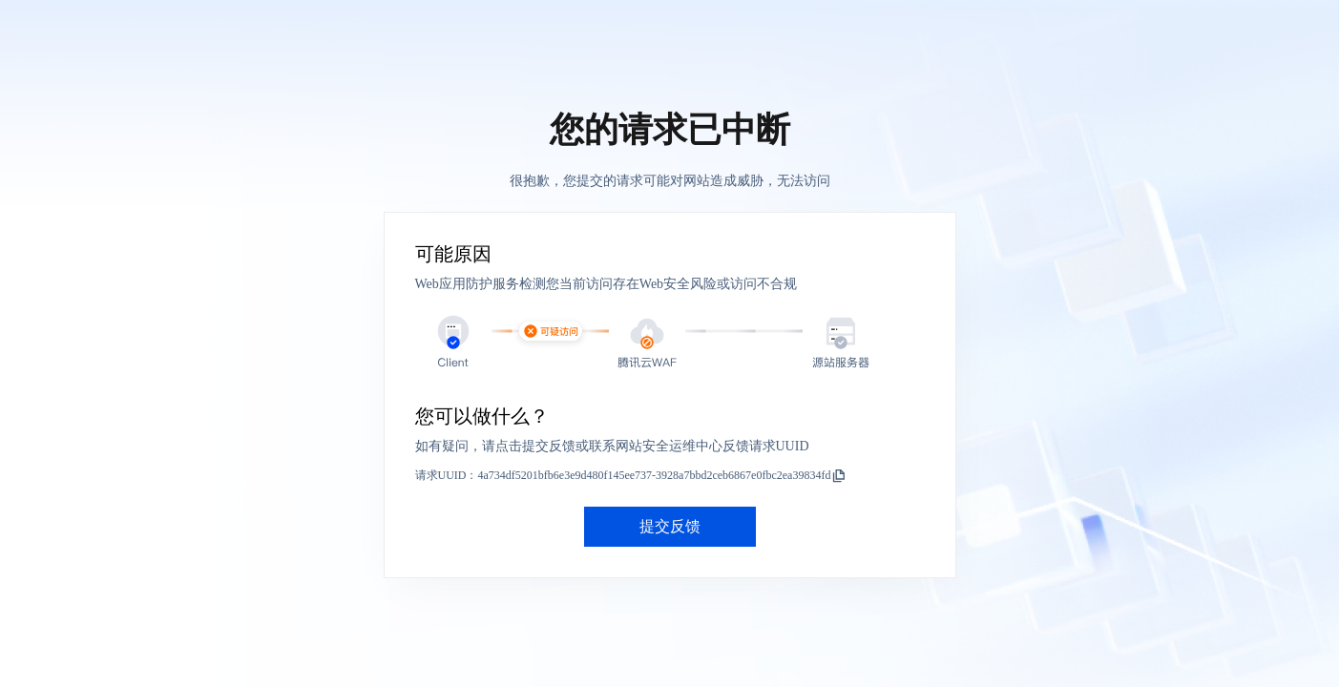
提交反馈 (670, 526)
